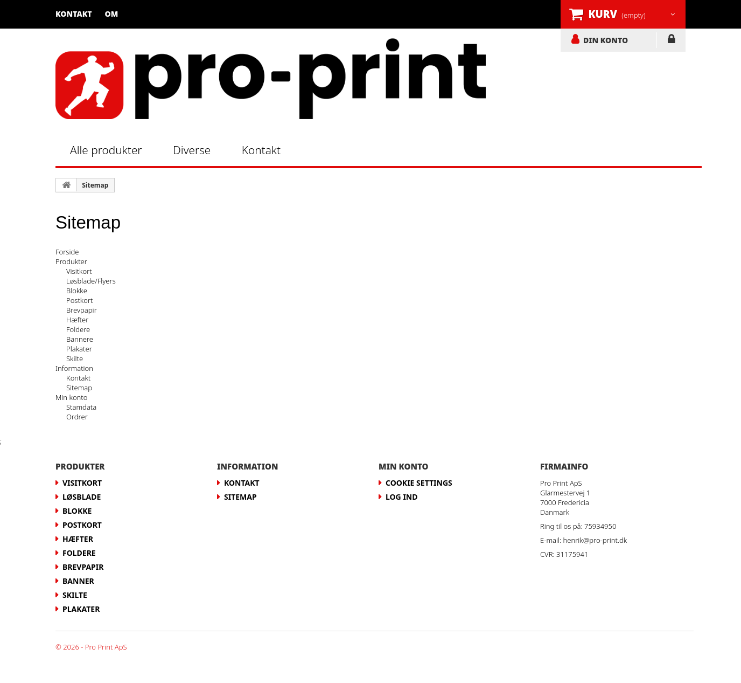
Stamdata (81, 407)
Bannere (79, 339)
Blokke (76, 290)
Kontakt (73, 14)
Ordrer (77, 417)
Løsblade (81, 497)
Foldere (78, 329)
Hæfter (77, 320)
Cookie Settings (419, 483)
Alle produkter (106, 149)
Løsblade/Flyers (91, 281)
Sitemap (95, 185)
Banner (78, 581)
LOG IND (671, 41)
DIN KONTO (605, 40)
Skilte (74, 358)
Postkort (79, 300)
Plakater (79, 349)
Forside (67, 252)
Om (111, 14)
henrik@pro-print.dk (595, 540)
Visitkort (79, 271)
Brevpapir (81, 310)
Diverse (192, 149)
